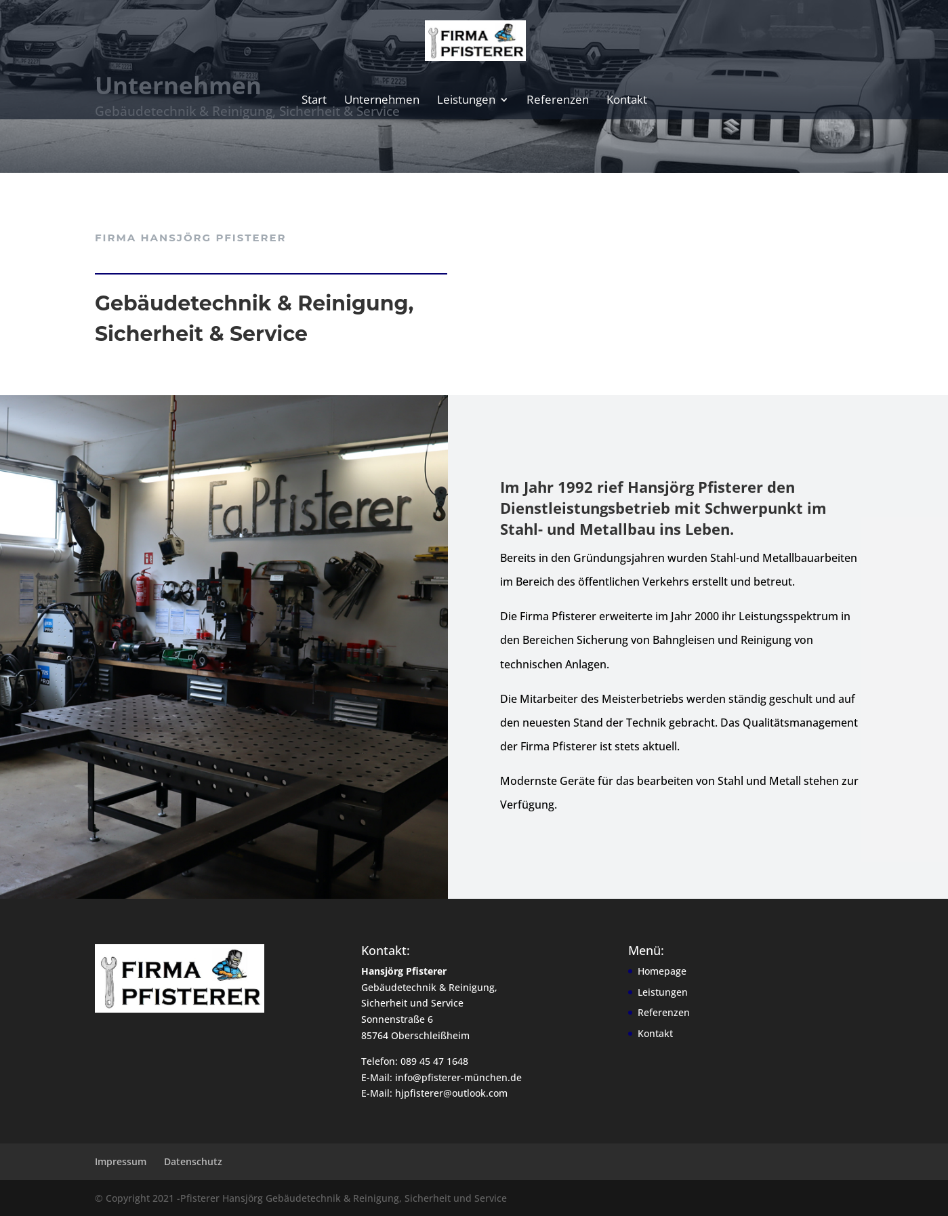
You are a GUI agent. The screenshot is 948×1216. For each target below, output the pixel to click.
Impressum (120, 1161)
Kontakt (626, 101)
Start (314, 101)
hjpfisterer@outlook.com (451, 1093)
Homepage (662, 971)
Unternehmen (381, 101)
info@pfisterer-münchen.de (458, 1077)
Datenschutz (193, 1161)
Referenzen (558, 101)
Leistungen (466, 101)
